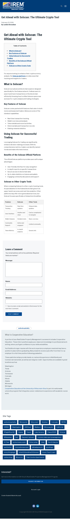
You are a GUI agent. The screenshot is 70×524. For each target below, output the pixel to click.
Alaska (20, 437)
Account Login (35, 495)
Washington (16, 432)
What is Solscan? (15, 56)
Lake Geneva (39, 437)
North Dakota (53, 448)
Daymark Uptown (28, 442)
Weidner (45, 427)
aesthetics (7, 453)
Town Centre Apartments (35, 463)
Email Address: (10, 295)
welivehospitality (23, 333)
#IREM (6, 432)
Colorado (54, 427)
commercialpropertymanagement (49, 442)
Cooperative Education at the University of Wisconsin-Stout (26, 394)
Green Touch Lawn (48, 458)
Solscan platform (19, 81)
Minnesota (23, 427)
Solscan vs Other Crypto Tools (20, 71)
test (16, 442)
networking (8, 463)
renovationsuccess (22, 453)
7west (29, 437)
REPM (63, 427)
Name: (7, 287)
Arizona (62, 437)
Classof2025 (51, 437)
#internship (33, 448)
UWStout (28, 432)
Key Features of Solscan (18, 59)
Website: (8, 303)
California (59, 432)
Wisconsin (34, 427)
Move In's (19, 463)
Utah (42, 448)
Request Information (35, 486)
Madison (38, 432)
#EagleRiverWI (9, 437)
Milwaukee (8, 442)
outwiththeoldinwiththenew (29, 458)
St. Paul (6, 448)
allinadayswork (37, 453)
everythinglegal (9, 458)
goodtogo (49, 453)
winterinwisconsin (19, 448)
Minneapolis (48, 432)
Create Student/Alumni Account (11, 501)
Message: (8, 266)
